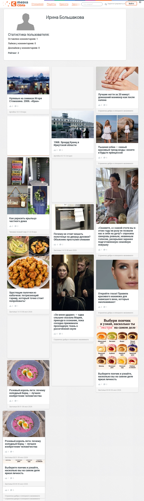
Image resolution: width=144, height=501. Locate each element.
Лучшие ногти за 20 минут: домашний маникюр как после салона (116, 97)
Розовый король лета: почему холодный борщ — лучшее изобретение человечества (23, 444)
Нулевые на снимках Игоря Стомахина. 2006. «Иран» (25, 99)
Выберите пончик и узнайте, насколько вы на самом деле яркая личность (22, 470)
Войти (131, 3)
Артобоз (12, 112)
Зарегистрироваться (116, 3)
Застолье (9, 484)
